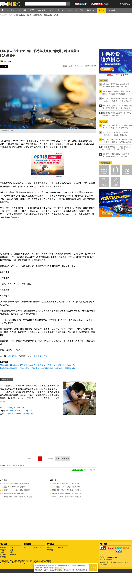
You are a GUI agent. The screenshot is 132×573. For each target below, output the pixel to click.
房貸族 (115, 173)
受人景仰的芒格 (41, 356)
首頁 (4, 10)
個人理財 (3, 554)
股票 (11, 550)
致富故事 (3, 550)
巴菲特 (8, 465)
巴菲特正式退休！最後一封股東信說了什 (66, 497)
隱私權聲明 (60, 567)
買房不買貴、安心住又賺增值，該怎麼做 (66, 490)
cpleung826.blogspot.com (17, 407)
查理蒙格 (21, 465)
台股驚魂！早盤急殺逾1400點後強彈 (15, 483)
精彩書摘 (3, 557)
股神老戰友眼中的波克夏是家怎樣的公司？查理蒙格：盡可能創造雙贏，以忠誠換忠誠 (37, 365)
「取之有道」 (12, 356)
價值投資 (14, 465)
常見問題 (50, 550)
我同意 (93, 568)
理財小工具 (37, 547)
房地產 (2, 552)
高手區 (115, 185)
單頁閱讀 (65, 459)
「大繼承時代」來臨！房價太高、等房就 (17, 497)
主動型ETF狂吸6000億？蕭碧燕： (14, 487)
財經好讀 (7, 61)
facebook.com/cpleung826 (20, 411)
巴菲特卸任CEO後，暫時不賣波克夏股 (65, 487)
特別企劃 (13, 554)
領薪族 (104, 173)
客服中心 (60, 547)
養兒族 (127, 173)
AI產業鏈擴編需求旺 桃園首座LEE (14, 493)
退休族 (104, 185)
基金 (11, 552)
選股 (25, 547)
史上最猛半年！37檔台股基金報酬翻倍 (16, 490)
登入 (128, 4)
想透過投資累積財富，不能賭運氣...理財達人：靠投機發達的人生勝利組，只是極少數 (37, 368)
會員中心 (50, 547)
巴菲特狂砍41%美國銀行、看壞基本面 (65, 483)
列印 (94, 469)
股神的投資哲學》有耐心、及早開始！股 (66, 493)
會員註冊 (123, 4)
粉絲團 (106, 4)
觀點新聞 (3, 547)
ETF (11, 547)
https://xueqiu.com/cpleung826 (19, 414)
